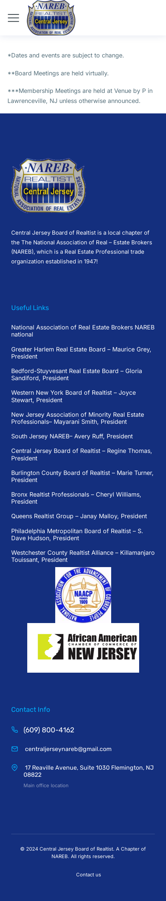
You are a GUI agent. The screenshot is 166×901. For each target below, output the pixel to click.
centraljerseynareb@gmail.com (68, 749)
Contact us (88, 874)
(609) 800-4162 (49, 730)
